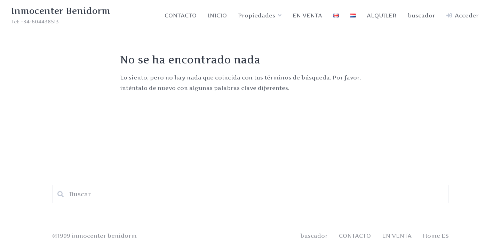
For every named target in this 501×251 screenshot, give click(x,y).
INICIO (217, 15)
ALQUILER (382, 15)
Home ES (436, 235)
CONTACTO (181, 15)
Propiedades (256, 15)
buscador (421, 15)
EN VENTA (307, 15)
